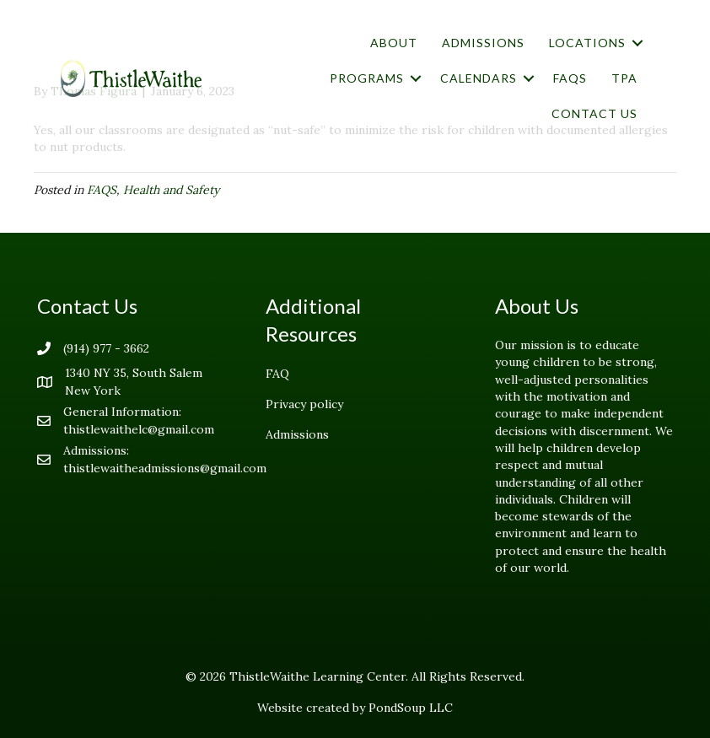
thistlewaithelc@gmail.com (138, 429)
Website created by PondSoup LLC (355, 707)
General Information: (122, 411)
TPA (624, 78)
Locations (587, 42)
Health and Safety (171, 189)
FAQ (277, 373)
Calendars (478, 78)
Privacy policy (304, 404)
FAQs (570, 78)
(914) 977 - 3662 (106, 348)
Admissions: (96, 450)
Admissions (483, 42)
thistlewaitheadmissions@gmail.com (164, 468)
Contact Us (594, 113)
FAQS (101, 189)
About (393, 42)
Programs (367, 78)
